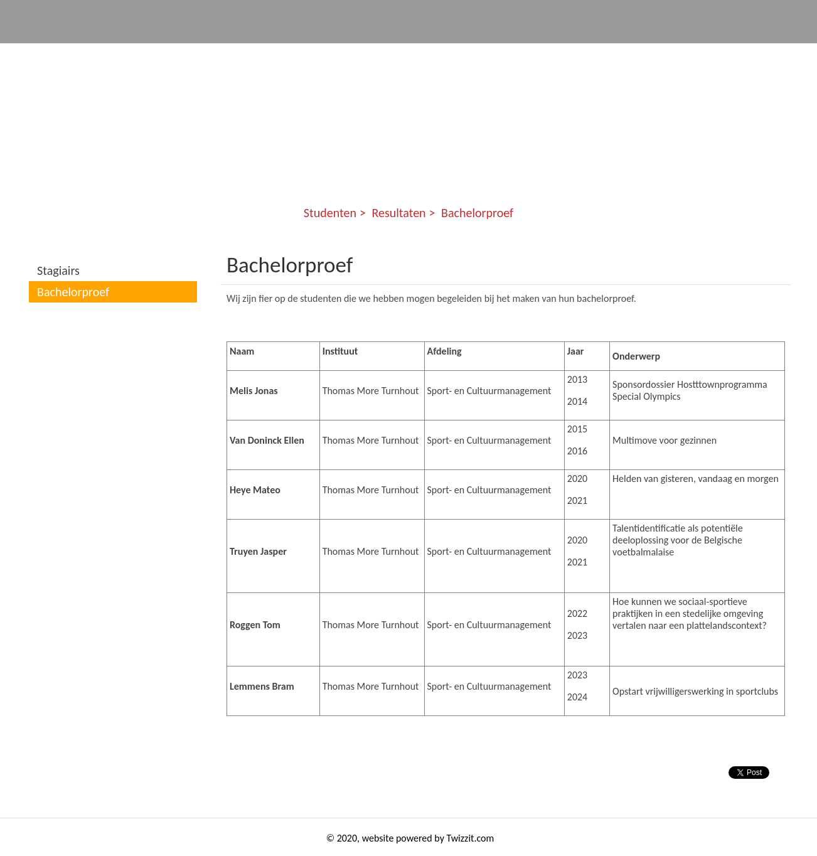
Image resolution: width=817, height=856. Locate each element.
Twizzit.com (470, 838)
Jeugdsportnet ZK (202, 56)
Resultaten (398, 212)
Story (699, 56)
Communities (310, 56)
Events (481, 56)
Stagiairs (58, 270)
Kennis (549, 56)
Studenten (625, 56)
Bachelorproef (477, 212)
